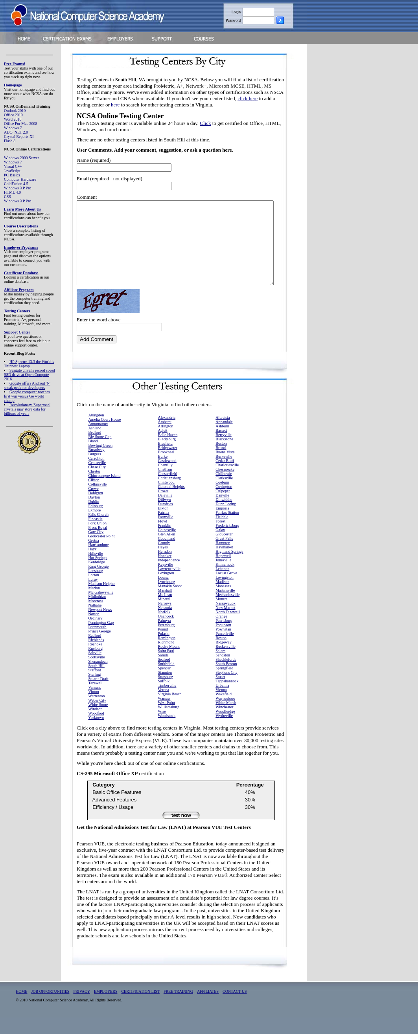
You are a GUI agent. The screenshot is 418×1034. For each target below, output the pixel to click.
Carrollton (96, 475)
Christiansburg (169, 494)
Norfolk (164, 628)
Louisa (163, 594)
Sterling (94, 691)
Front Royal (97, 544)
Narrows (164, 620)
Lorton (93, 591)
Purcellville (224, 650)
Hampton (222, 559)
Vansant (94, 704)
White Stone (98, 721)
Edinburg (95, 522)
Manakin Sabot (170, 602)
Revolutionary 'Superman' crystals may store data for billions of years (27, 409)
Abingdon (96, 431)
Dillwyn (164, 516)
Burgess (94, 470)
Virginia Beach (170, 710)
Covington (223, 503)
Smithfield (166, 680)
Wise (162, 728)
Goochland (166, 555)
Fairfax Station (227, 529)
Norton (93, 630)
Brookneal (166, 468)
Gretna (93, 557)
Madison (222, 598)
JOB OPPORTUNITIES (50, 1008)
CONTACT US (235, 1008)
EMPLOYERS (105, 1008)
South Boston (226, 680)
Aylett (163, 447)
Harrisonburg (98, 561)
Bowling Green (100, 462)
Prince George (99, 647)
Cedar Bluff (224, 477)
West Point (166, 719)
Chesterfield (167, 490)
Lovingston (224, 594)
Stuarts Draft (98, 695)
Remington (166, 654)
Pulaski (163, 650)
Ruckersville (225, 663)
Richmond (166, 658)
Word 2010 (12, 119)
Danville (222, 512)
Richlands (96, 656)
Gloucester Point (101, 552)
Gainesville (167, 546)
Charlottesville (227, 481)
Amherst (164, 438)
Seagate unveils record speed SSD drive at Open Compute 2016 (29, 374)
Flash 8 (9, 141)
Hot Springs (97, 574)
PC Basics (12, 175)
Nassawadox (225, 620)
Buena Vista (224, 468)
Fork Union (97, 539)
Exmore (94, 526)
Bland (93, 457)
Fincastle (95, 535)
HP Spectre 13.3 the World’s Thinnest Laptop (29, 363)
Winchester (224, 723)
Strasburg (165, 693)
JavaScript (12, 171)
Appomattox (98, 440)
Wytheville (224, 732)
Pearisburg (223, 637)
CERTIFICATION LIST (140, 1008)
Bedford (94, 449)
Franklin (164, 542)
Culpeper (222, 507)
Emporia (222, 524)
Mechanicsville (227, 611)
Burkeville (223, 473)
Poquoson (223, 641)
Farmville (165, 533)
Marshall (165, 607)
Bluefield (165, 460)
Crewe (93, 505)
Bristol (220, 464)
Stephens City (226, 689)
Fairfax (163, 529)
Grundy (164, 559)
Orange (221, 633)
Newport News (100, 626)
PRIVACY (81, 1008)
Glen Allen (166, 550)
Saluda (163, 671)
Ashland (94, 444)
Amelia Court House (104, 436)
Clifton (93, 496)
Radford (94, 652)
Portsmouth (97, 643)
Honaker (164, 572)
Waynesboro (225, 715)
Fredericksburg (227, 542)
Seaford (164, 676)
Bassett (221, 447)
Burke (163, 473)
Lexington (166, 589)
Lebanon (222, 585)
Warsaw (164, 715)
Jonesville (223, 576)
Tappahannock (226, 697)
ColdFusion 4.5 (16, 184)
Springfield (224, 684)
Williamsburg (168, 723)
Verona (163, 706)
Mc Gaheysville (101, 609)
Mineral (164, 615)
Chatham (165, 486)
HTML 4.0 (12, 192)
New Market (225, 624)
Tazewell (95, 699)
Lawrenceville (169, 585)
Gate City (96, 548)
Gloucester (223, 550)
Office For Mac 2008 (20, 123)
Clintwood (166, 499)
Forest (220, 537)
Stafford (94, 686)
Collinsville (97, 501)
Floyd (162, 537)
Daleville (165, 512)
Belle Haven (168, 451)
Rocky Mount (169, 663)
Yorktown (96, 734)
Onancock (166, 633)
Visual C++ (13, 166)
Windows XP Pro (17, 188)
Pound (163, 646)
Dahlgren (95, 509)
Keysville (165, 581)
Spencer (164, 684)
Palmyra (164, 637)
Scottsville (96, 673)
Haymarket (224, 563)
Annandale (223, 438)
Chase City (97, 483)
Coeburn (222, 499)
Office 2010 (13, 115)
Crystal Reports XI (19, 136)
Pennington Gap (101, 639)
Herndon (165, 568)
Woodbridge (225, 728)
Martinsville (225, 607)
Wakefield (223, 710)
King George (98, 583)
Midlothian (97, 613)
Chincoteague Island (104, 492)
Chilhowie (223, 490)
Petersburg (166, 641)
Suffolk (164, 697)
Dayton (94, 514)
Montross (95, 617)
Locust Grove (226, 589)
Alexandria (166, 434)
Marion (94, 604)
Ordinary (95, 634)
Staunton (165, 689)
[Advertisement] (354, 166)
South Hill (96, 682)
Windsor (95, 725)
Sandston (222, 671)
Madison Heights (102, 600)
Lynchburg (166, 598)
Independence (169, 576)
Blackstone (224, 455)
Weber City (97, 717)
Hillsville (95, 570)
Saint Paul (166, 667)
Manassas (223, 602)
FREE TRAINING (178, 1008)
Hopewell (223, 572)
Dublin (93, 518)
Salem (220, 667)
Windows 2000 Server (21, 158)
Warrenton (96, 712)
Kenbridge (96, 578)
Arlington (165, 442)
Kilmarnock (224, 581)
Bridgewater (167, 464)
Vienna (220, 706)
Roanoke (95, 660)
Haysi (93, 565)
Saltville (94, 669)
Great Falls (224, 555)
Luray (93, 596)
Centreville (97, 479)
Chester (94, 488)
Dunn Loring (225, 520)
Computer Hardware (20, 179)
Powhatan (223, 646)
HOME (21, 1008)
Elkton (163, 524)
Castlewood (167, 477)
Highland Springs (229, 568)
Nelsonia (165, 624)
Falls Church (98, 531)
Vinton (93, 708)
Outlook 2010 (15, 110)
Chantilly (165, 481)
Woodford (96, 730)
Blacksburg (167, 455)
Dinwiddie (223, 516)
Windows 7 (13, 128)
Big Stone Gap (100, 453)
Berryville (223, 451)
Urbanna (222, 702)
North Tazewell (227, 628)
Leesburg (95, 587)
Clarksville (224, 494)
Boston (220, 460)
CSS (7, 196)
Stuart (220, 693)
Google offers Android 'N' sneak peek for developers (27, 385)
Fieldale (221, 533)
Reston (220, 654)
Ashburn (222, 442)
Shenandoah (98, 678)
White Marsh (225, 719)
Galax (220, 546)
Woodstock (167, 732)
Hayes (163, 563)
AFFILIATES (208, 1008)
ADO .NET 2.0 (16, 132)
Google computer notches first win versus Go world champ (27, 396)
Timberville (167, 702)
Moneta (221, 615)
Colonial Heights (171, 503)
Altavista (222, 434)
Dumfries (165, 520)
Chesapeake (224, 486)
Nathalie (95, 622)
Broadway (96, 466)
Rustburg (95, 665)
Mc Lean (165, 611)
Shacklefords (225, 676)
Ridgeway (223, 658)
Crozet (163, 507)
